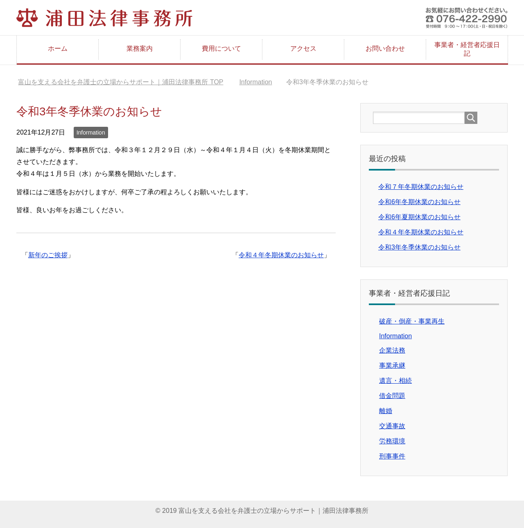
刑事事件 (392, 456)
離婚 (385, 410)
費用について (221, 48)
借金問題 (392, 395)
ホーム (58, 48)
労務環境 (392, 441)
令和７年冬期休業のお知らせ (420, 186)
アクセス (303, 48)
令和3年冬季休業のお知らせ (419, 247)
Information (91, 132)
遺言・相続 (395, 380)
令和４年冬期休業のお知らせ (281, 255)
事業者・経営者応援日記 (467, 49)
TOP (120, 82)
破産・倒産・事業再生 (412, 321)
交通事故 (392, 425)
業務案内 (139, 48)
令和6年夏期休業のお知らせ (419, 216)
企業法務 (392, 350)
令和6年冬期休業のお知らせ (419, 201)
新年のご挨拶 (48, 255)
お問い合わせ (385, 48)
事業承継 (392, 365)
